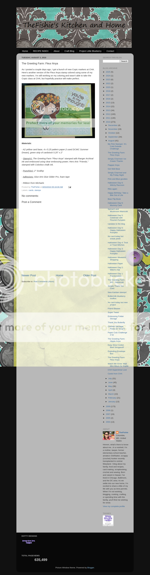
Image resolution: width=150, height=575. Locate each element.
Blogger (90, 568)
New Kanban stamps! (117, 292)
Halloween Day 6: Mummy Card (115, 204)
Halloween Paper (115, 263)
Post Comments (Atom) (44, 281)
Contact (110, 51)
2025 (108, 72)
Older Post (89, 275)
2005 (108, 418)
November (113, 129)
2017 (108, 95)
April (110, 390)
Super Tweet (113, 312)
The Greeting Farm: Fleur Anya (116, 154)
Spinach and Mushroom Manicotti (118, 210)
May (110, 386)
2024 (108, 76)
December (113, 125)
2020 (108, 87)
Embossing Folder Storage (116, 317)
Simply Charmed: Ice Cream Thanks (117, 160)
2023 (108, 79)
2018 (108, 91)
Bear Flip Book (114, 199)
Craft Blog (69, 51)
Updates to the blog (116, 224)
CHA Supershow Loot (117, 370)
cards (31, 190)
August (111, 141)
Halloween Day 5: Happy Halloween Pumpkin (117, 230)
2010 (108, 122)
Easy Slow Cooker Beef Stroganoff (116, 346)
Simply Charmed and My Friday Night (117, 174)
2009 (108, 406)
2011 (108, 118)
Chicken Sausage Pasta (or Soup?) (116, 327)
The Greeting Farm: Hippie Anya (116, 340)
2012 (108, 114)
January (112, 401)
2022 (108, 83)
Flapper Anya (114, 165)
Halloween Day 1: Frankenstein (115, 275)
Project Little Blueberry (90, 51)
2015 (108, 103)
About (56, 51)
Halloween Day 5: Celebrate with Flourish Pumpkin (116, 217)
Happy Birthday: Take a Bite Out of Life (118, 194)
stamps (38, 190)
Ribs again (112, 189)
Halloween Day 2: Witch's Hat (115, 268)
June (110, 382)
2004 (108, 422)
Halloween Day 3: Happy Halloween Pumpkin (117, 251)
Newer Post (29, 275)
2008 (108, 410)
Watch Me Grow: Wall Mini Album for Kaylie (118, 365)
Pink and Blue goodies (117, 179)
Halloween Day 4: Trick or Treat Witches (118, 243)
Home (25, 51)
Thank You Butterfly (116, 322)
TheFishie (123, 432)
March (111, 394)
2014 (108, 106)
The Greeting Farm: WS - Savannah (116, 281)
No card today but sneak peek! (115, 237)
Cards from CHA (115, 374)
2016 (108, 99)
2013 (108, 110)
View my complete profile (114, 506)
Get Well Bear (114, 169)
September (113, 137)
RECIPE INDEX (41, 51)
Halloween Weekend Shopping (117, 258)
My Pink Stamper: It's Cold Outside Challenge (117, 146)
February (112, 398)
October (112, 133)
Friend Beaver (114, 308)
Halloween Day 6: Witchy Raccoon (116, 184)
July (110, 378)
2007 (108, 414)
